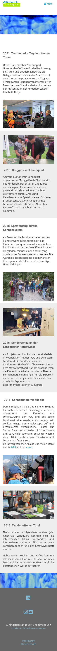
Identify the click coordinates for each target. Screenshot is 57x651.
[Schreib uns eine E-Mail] (31, 611)
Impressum (28, 640)
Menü (48, 3)
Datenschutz (28, 644)
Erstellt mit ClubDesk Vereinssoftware (28, 628)
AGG (13, 447)
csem (29, 447)
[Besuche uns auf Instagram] (26, 611)
